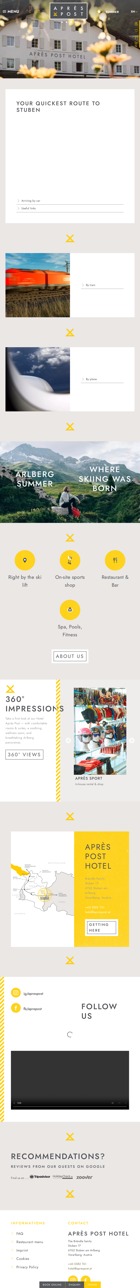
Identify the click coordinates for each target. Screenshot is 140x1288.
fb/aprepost (33, 1008)
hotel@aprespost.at (97, 912)
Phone (92, 1285)
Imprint (22, 1244)
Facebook (86, 1274)
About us (70, 656)
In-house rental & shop (89, 784)
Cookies (22, 1252)
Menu (13, 11)
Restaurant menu (29, 1235)
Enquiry (75, 1285)
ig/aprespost (33, 993)
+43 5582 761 (95, 907)
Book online (52, 1285)
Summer (112, 12)
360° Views (24, 754)
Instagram (73, 1274)
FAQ (19, 1227)
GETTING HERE (99, 927)
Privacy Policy (27, 1260)
